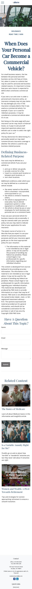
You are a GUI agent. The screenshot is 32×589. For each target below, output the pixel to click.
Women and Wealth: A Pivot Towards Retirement (15, 490)
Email (3, 338)
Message (4, 349)
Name (3, 327)
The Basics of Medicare (13, 408)
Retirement (16, 587)
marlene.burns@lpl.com (16, 576)
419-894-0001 (18, 562)
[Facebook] (14, 579)
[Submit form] (5, 364)
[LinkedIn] (17, 579)
